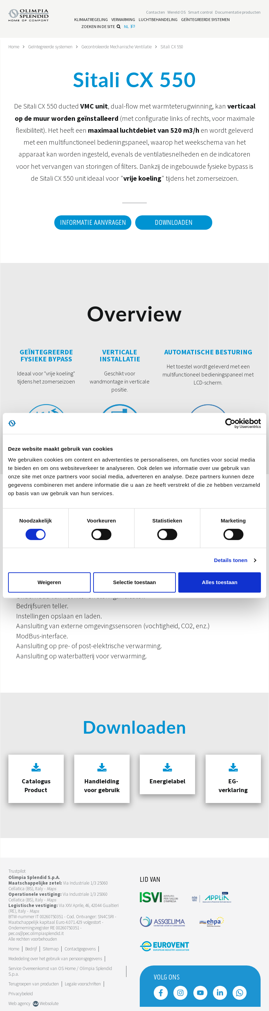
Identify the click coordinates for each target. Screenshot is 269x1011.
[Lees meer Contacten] (155, 13)
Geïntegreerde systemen (53, 46)
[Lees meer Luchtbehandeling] (158, 20)
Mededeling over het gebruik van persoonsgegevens (55, 958)
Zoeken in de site (100, 27)
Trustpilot (17, 871)
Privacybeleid (20, 993)
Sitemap (50, 948)
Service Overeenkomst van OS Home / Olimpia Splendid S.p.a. (60, 971)
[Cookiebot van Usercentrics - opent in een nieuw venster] (230, 423)
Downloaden (174, 222)
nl (129, 27)
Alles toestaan (219, 582)
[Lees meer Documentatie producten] (238, 13)
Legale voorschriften (83, 983)
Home (14, 46)
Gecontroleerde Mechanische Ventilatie (126, 46)
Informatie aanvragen (90, 222)
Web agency (19, 1003)
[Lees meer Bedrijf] (31, 948)
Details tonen (230, 560)
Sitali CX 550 (185, 46)
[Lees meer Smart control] (200, 13)
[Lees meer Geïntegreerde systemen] (205, 20)
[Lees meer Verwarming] (123, 20)
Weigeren (49, 582)
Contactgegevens (80, 948)
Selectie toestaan (134, 582)
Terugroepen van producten (33, 983)
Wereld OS (176, 12)
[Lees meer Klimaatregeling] (91, 20)
